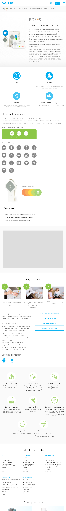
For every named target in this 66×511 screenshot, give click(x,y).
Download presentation (49, 328)
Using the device (23, 8)
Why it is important (49, 8)
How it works (13, 8)
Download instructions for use (50, 314)
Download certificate (49, 319)
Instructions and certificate (35, 8)
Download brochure (49, 323)
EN (56, 3)
